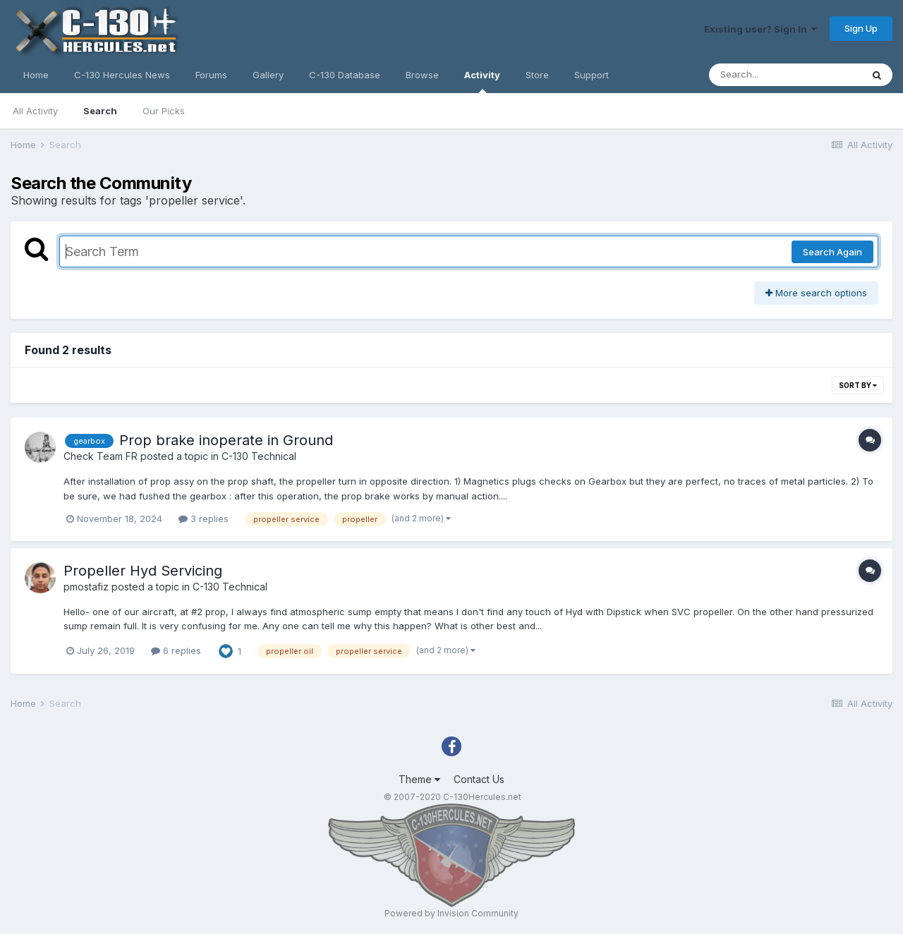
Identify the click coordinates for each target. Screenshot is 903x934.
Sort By (858, 385)
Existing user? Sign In (760, 29)
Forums (211, 74)
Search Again (832, 251)
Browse (422, 74)
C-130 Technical (259, 456)
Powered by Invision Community (451, 913)
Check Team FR (100, 456)
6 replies (176, 650)
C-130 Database (344, 74)
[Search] (785, 74)
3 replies (203, 518)
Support (591, 74)
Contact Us (479, 779)
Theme (419, 779)
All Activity (35, 110)
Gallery (268, 74)
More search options (816, 292)
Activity (482, 81)
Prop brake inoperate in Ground (226, 440)
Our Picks (164, 110)
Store (537, 74)
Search (100, 110)
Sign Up (861, 28)
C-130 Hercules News (122, 74)
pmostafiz (86, 587)
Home (36, 74)
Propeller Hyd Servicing (142, 570)
